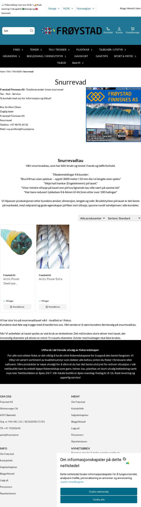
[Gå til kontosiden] (108, 31)
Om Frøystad (78, 401)
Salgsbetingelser (79, 415)
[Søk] (18, 30)
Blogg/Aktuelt (78, 421)
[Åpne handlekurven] (132, 31)
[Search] (31, 30)
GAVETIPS (102, 56)
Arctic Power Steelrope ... (11, 281)
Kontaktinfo (77, 408)
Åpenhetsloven (79, 441)
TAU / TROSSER (14, 71)
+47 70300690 (12, 428)
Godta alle (99, 499)
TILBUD (61, 62)
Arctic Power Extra (50, 279)
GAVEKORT (81, 56)
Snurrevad (28, 71)
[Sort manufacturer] (92, 218)
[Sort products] (123, 218)
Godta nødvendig (99, 491)
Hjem (3, 71)
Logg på (75, 428)
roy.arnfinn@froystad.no (20, 129)
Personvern (77, 434)
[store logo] (71, 30)
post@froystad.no (9, 434)
